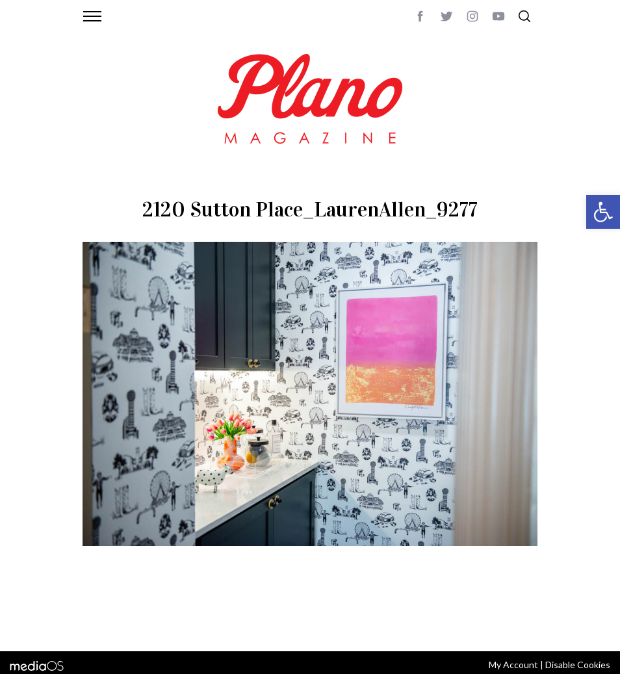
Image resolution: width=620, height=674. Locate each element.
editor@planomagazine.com (144, 624)
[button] (603, 212)
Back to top (513, 608)
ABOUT (96, 608)
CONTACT (134, 608)
